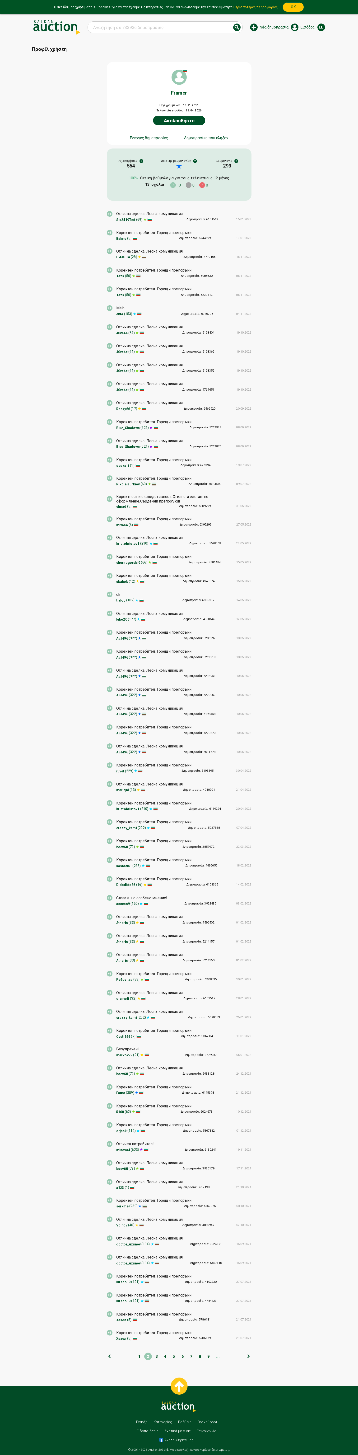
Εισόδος (307, 27)
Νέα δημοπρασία (274, 27)
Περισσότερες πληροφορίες (255, 7)
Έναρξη (142, 1422)
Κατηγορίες (163, 1422)
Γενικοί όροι (207, 1422)
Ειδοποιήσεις (147, 1431)
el (321, 27)
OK (293, 7)
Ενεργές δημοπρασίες (149, 138)
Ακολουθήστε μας (178, 1440)
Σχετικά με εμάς (177, 1431)
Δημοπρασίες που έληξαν (206, 138)
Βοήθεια (184, 1422)
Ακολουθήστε (179, 121)
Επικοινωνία (206, 1431)
